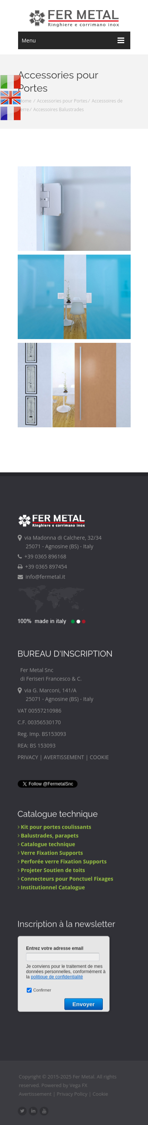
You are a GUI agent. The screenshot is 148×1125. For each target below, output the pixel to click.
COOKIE (99, 759)
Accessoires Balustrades (58, 109)
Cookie (103, 1093)
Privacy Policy (75, 1093)
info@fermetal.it (42, 577)
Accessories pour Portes (62, 101)
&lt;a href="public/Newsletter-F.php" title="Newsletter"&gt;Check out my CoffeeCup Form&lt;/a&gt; (64, 989)
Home (25, 101)
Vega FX (81, 1085)
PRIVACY (28, 759)
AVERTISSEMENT (64, 759)
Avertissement (37, 1093)
